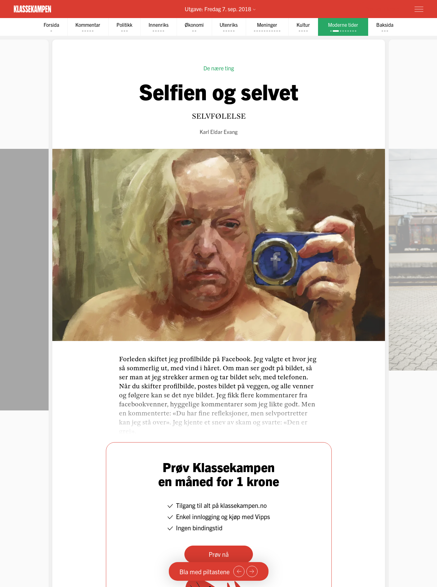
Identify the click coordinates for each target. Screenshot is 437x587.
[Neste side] (252, 571)
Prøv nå (219, 554)
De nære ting (218, 68)
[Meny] (419, 9)
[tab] (51, 27)
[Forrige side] (239, 571)
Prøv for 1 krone (382, 9)
